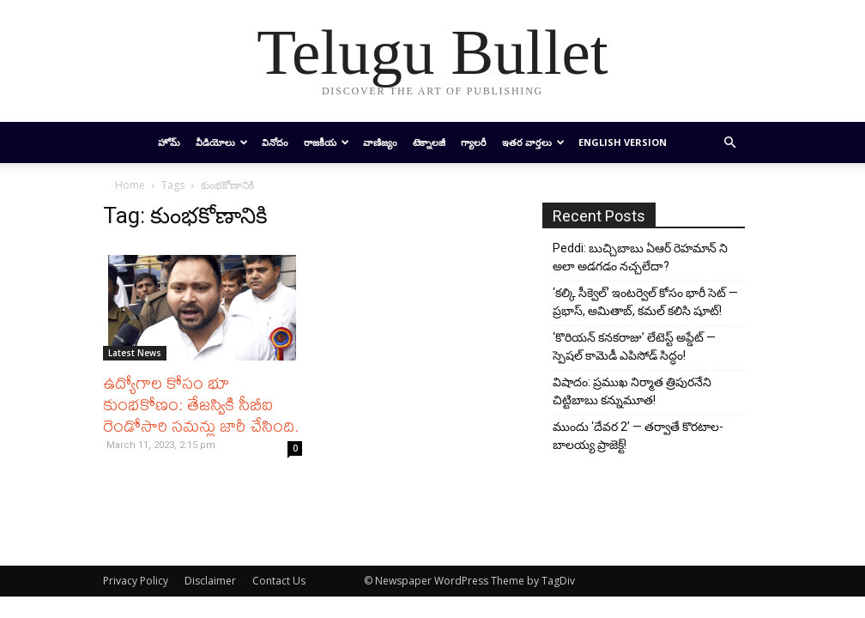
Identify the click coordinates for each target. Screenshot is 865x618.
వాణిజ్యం (380, 142)
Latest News (134, 353)
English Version (622, 142)
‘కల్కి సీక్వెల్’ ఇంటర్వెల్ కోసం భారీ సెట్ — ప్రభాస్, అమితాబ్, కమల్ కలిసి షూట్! (645, 302)
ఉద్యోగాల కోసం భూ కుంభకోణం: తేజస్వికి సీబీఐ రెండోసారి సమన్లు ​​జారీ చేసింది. (201, 404)
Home (130, 185)
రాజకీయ (326, 142)
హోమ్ (169, 142)
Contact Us (278, 580)
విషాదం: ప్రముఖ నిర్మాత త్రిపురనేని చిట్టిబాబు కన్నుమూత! (632, 391)
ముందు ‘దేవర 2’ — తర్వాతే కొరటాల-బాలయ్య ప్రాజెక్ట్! (638, 435)
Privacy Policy (135, 580)
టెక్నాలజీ (429, 142)
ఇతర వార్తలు (533, 142)
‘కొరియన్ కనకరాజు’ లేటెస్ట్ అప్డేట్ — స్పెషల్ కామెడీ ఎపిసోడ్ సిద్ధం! (634, 346)
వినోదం (275, 142)
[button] (729, 143)
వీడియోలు (222, 142)
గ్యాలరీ (474, 142)
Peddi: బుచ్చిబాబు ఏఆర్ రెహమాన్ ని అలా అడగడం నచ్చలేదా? (640, 257)
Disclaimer (210, 580)
